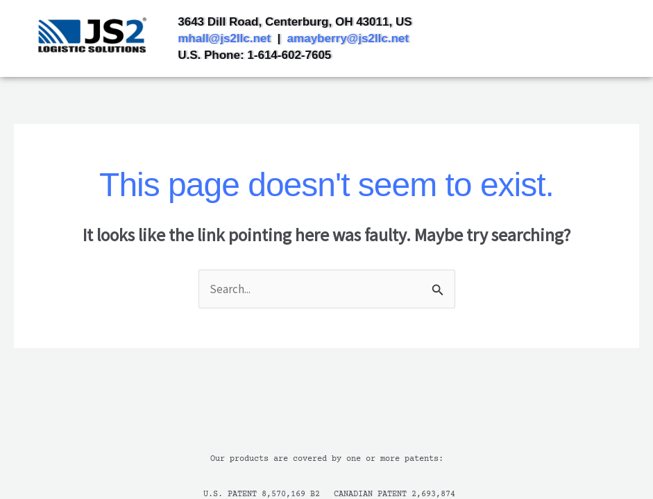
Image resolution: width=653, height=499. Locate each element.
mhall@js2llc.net (224, 38)
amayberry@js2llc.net (348, 38)
